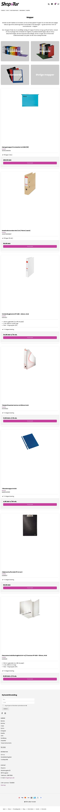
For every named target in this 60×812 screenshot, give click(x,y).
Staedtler (3, 740)
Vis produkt (30, 163)
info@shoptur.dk (9, 778)
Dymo (2, 728)
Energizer (3, 731)
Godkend (5, 708)
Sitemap (3, 785)
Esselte (3, 733)
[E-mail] (18, 702)
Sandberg (3, 738)
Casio (2, 726)
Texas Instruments (6, 743)
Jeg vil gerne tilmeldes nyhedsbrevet (20, 705)
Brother (3, 723)
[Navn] (18, 699)
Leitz (2, 735)
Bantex (3, 721)
